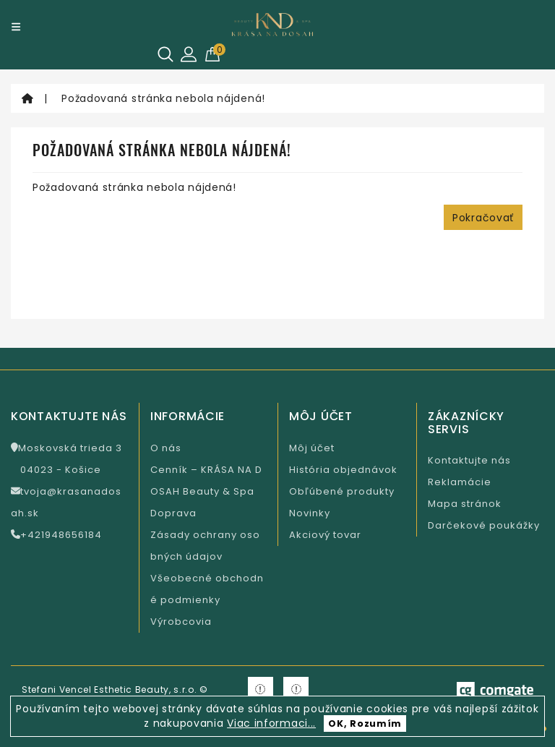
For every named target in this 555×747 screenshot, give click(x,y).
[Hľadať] (165, 54)
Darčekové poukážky (484, 525)
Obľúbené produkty (342, 491)
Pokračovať (483, 217)
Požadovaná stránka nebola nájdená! (163, 98)
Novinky (309, 513)
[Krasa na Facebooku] (260, 689)
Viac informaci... (271, 723)
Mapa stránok (465, 504)
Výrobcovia (181, 621)
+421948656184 (56, 535)
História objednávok (343, 470)
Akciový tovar (325, 535)
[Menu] (16, 27)
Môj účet (312, 448)
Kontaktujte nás (469, 460)
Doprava (173, 513)
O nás (165, 448)
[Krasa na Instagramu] (296, 689)
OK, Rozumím (365, 723)
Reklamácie (459, 482)
